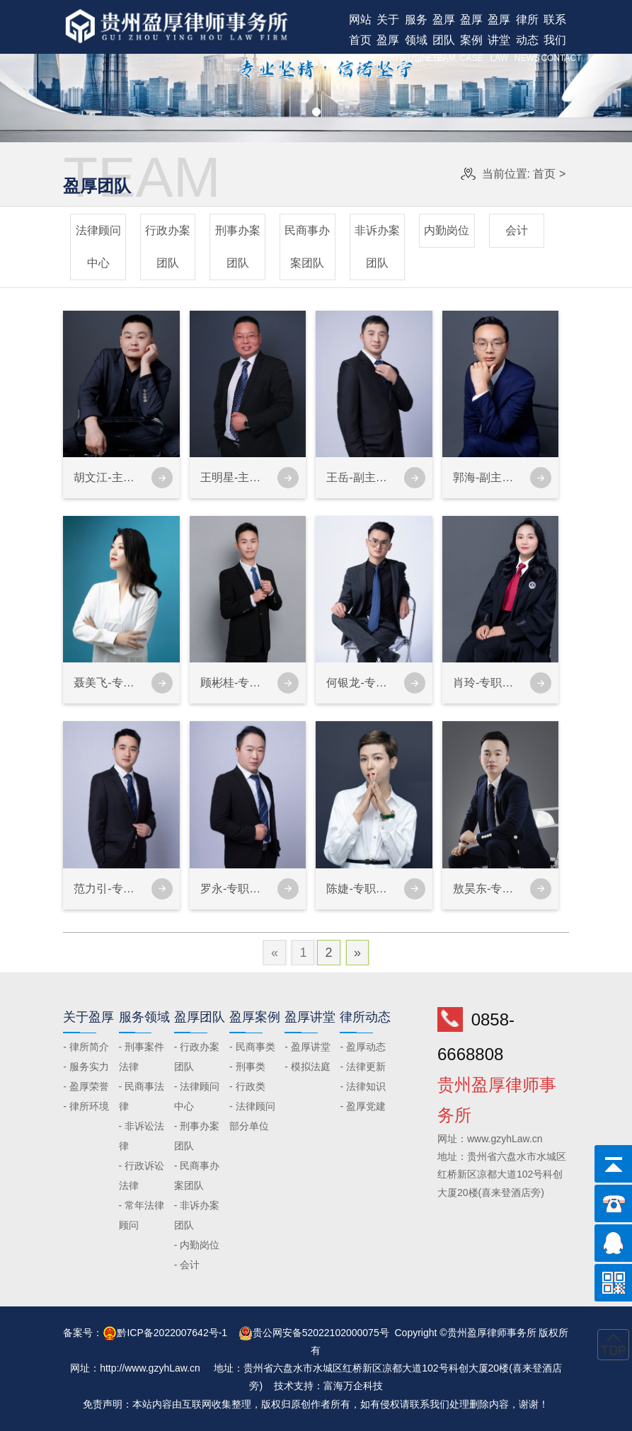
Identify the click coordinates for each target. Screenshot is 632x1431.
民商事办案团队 (307, 246)
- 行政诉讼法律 (142, 1175)
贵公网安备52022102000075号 (321, 1332)
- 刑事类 (247, 1066)
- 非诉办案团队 (197, 1215)
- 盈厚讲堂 (308, 1046)
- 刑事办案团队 (197, 1135)
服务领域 (416, 39)
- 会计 (187, 1264)
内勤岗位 (446, 230)
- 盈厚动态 (363, 1046)
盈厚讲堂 (499, 39)
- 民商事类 (252, 1046)
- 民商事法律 (142, 1096)
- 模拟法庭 (308, 1066)
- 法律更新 (363, 1066)
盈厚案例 (471, 39)
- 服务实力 (86, 1066)
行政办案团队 (167, 246)
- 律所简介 (86, 1046)
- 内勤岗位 (197, 1245)
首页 (544, 174)
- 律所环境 (86, 1106)
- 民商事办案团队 (197, 1175)
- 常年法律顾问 (142, 1215)
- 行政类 (247, 1086)
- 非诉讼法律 (142, 1135)
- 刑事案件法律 (142, 1056)
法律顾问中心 (98, 246)
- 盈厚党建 (363, 1106)
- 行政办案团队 (197, 1056)
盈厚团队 (443, 39)
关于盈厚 (388, 39)
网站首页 (360, 39)
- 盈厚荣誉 (86, 1086)
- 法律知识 (363, 1086)
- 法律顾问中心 (197, 1096)
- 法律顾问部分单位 (252, 1116)
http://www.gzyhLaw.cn (150, 1368)
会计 (516, 230)
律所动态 (527, 39)
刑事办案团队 (237, 246)
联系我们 (554, 39)
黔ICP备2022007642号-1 (172, 1332)
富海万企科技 (353, 1385)
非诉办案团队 (377, 246)
